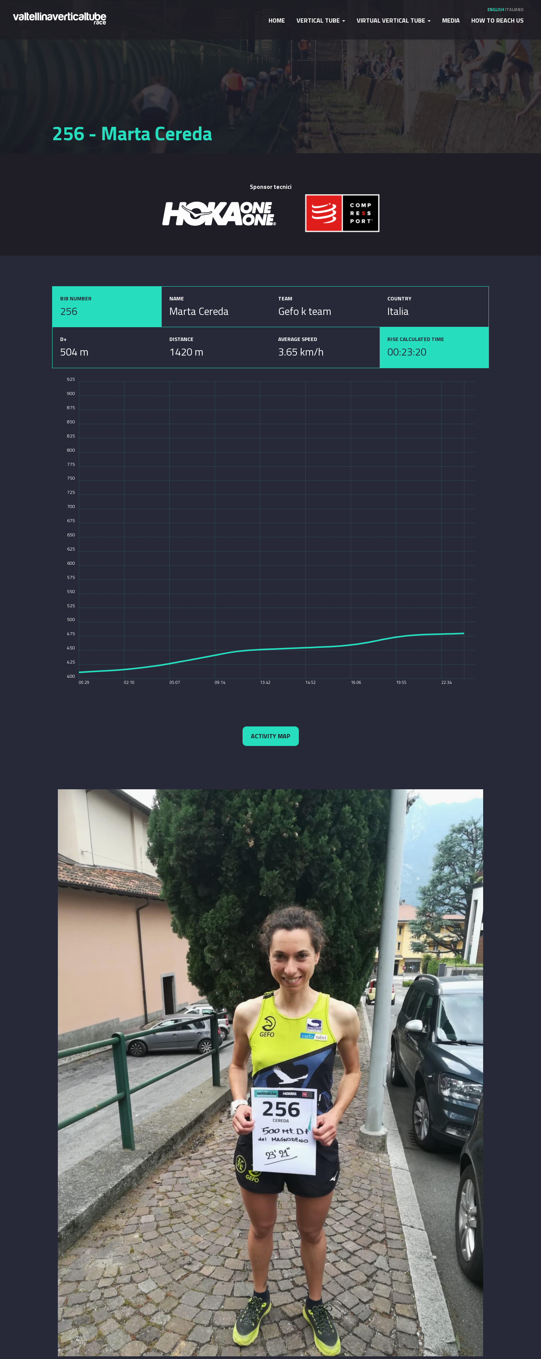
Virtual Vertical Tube (394, 20)
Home (277, 20)
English (495, 10)
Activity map (270, 736)
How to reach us (497, 20)
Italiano (514, 10)
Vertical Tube (321, 20)
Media (451, 20)
